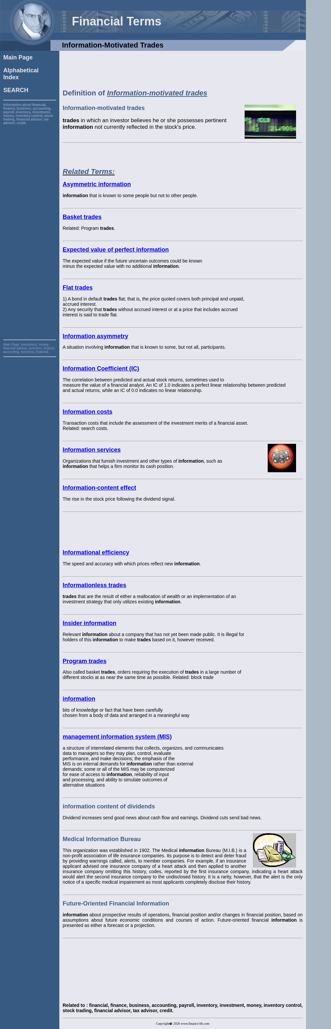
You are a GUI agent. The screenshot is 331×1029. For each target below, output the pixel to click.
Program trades (84, 661)
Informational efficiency (96, 552)
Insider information (89, 623)
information (79, 698)
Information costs (87, 411)
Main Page (18, 57)
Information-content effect (99, 487)
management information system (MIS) (117, 736)
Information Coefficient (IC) (101, 368)
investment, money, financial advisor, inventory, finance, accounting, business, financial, (29, 348)
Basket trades (82, 217)
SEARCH (15, 90)
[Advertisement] (29, 224)
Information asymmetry (95, 336)
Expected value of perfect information (116, 249)
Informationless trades (94, 585)
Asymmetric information (97, 184)
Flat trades (78, 287)
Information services (92, 449)
